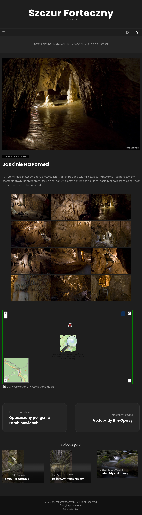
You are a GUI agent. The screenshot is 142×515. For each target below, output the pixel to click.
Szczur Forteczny (71, 13)
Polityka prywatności (71, 505)
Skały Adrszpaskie (17, 478)
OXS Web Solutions (71, 509)
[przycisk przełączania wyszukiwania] (137, 32)
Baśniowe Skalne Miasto (68, 478)
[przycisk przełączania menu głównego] (3, 32)
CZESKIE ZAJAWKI (16, 156)
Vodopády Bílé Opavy (114, 473)
